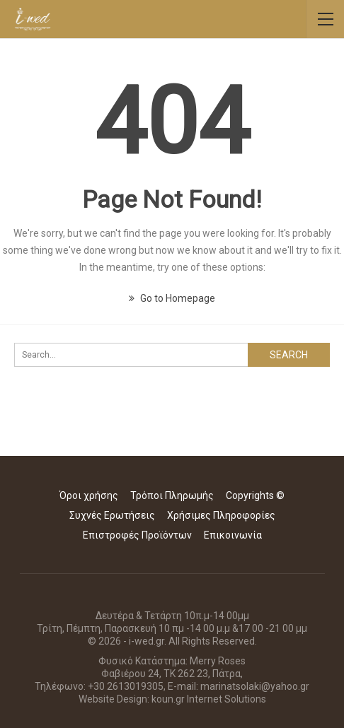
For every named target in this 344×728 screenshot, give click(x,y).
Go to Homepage (172, 298)
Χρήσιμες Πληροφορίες (221, 515)
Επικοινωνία (233, 535)
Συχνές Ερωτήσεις (112, 515)
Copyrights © (255, 495)
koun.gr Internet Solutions (208, 699)
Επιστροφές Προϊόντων (137, 535)
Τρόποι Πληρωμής (172, 495)
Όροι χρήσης (88, 495)
